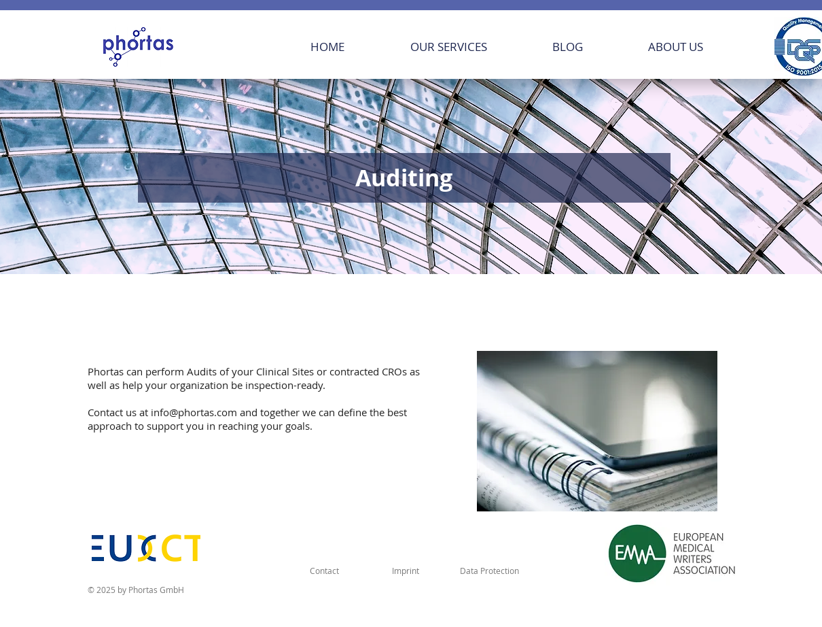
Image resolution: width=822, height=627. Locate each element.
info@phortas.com (194, 412)
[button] (448, 46)
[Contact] (324, 570)
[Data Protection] (489, 570)
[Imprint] (405, 570)
